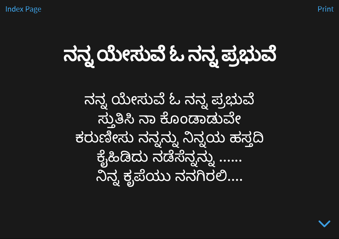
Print (325, 9)
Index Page (23, 9)
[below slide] (324, 225)
